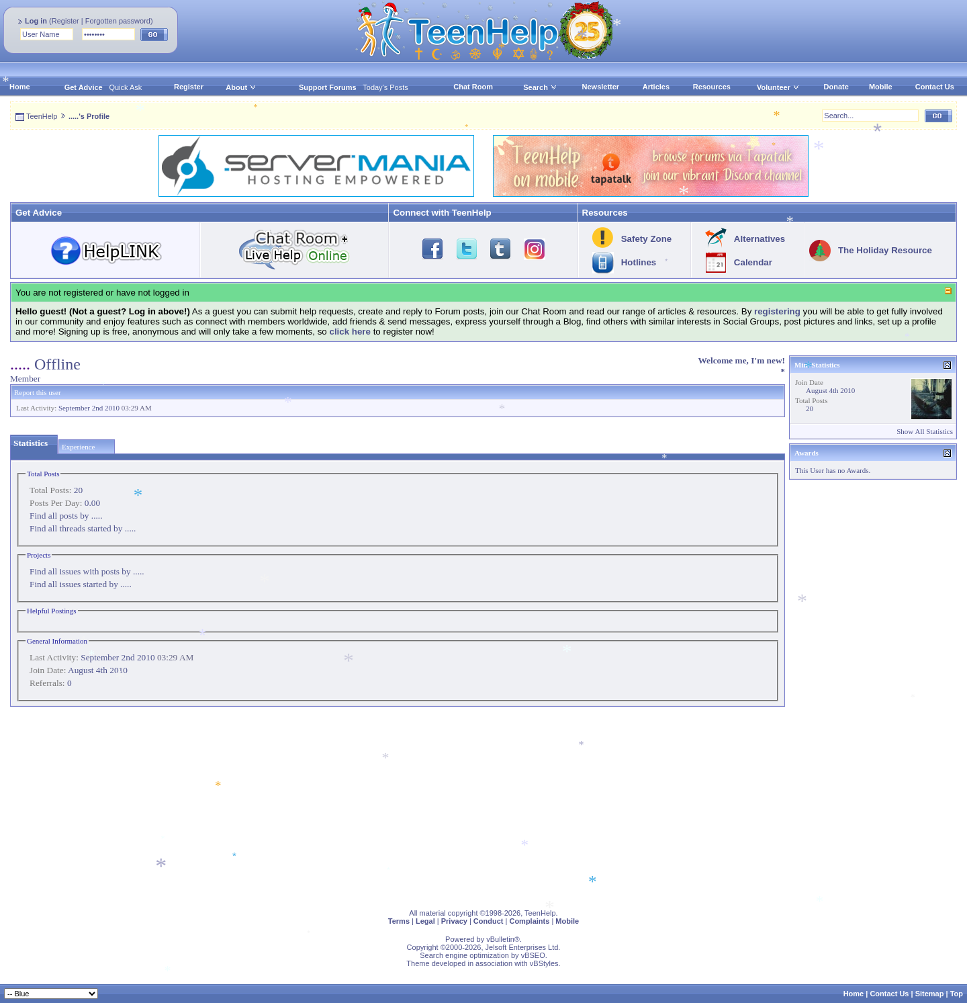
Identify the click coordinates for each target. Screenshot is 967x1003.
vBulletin (500, 939)
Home (19, 87)
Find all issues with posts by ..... (87, 571)
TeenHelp (41, 116)
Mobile (880, 87)
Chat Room (473, 87)
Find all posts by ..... (66, 516)
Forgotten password (117, 21)
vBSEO (533, 955)
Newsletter (601, 87)
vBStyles (544, 963)
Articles (656, 87)
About (236, 87)
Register (65, 21)
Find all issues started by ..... (81, 584)
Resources (712, 87)
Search (540, 87)
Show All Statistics (924, 431)
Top (956, 994)
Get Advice (83, 87)
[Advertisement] (413, 805)
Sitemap (929, 994)
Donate (836, 87)
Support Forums (328, 87)
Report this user (37, 392)
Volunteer (773, 87)
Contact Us (934, 87)
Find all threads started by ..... (83, 528)
